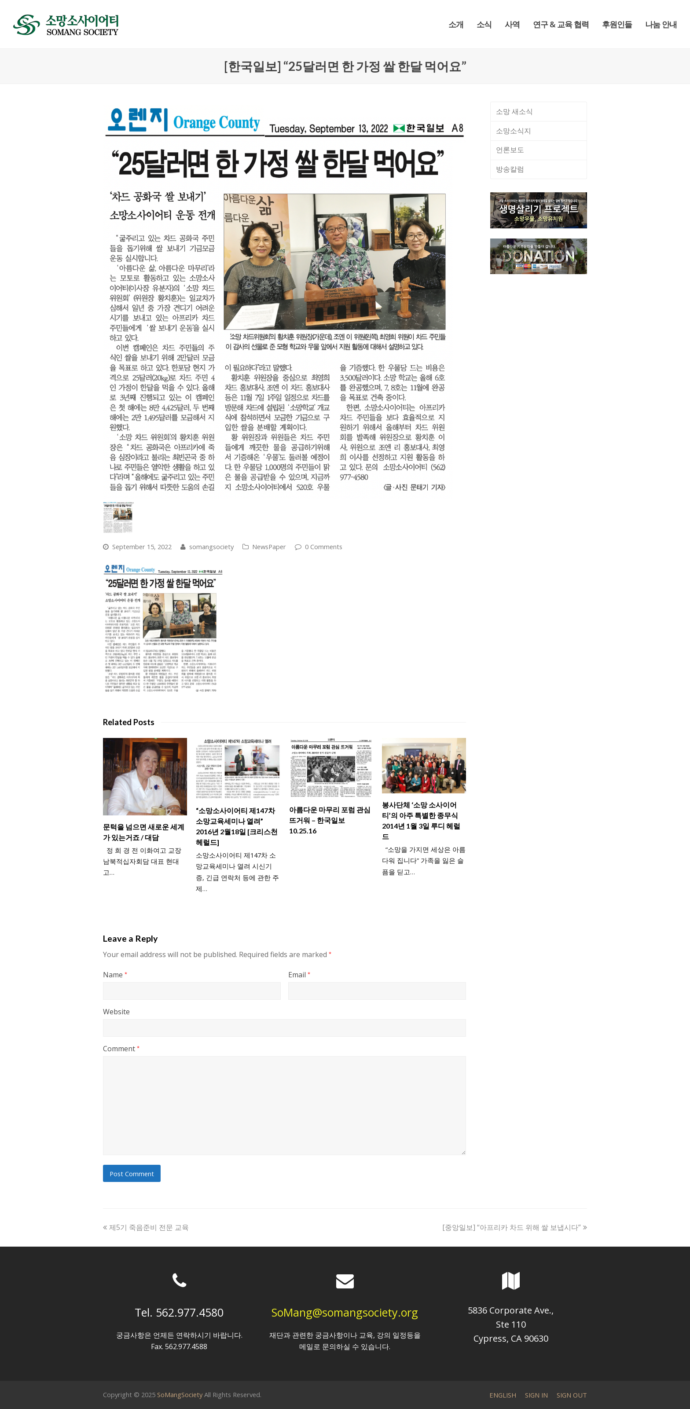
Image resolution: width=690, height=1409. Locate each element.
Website (116, 1011)
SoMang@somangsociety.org (345, 1312)
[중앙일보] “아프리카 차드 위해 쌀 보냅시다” (514, 1227)
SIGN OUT (572, 1395)
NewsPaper (269, 546)
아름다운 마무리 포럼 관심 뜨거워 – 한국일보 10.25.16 (330, 820)
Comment (121, 1048)
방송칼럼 (510, 169)
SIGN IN (536, 1395)
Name (115, 975)
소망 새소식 (514, 111)
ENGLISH (502, 1395)
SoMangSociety (179, 1394)
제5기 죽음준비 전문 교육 (146, 1227)
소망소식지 (513, 131)
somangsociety (211, 546)
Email (299, 975)
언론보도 (510, 149)
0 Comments (323, 546)
